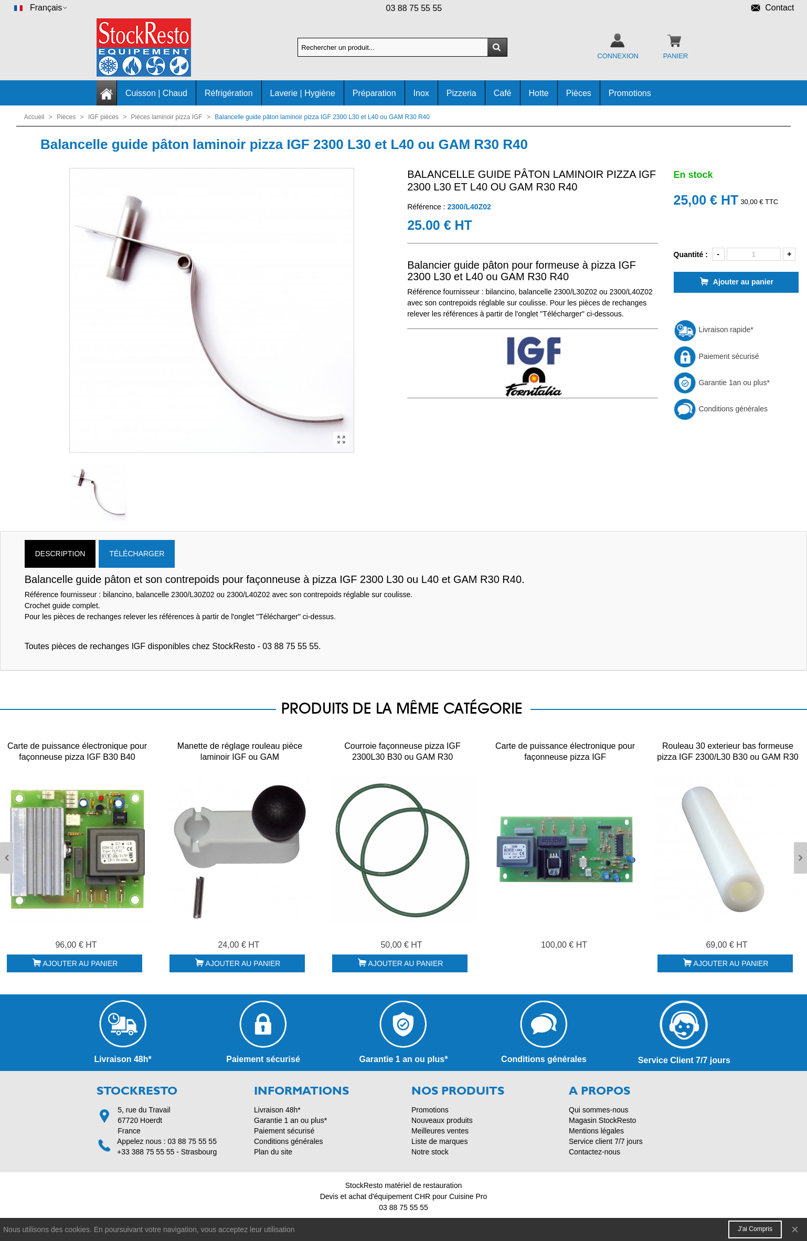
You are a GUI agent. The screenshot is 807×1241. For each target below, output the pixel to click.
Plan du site (273, 1152)
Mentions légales (596, 1131)
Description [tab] (60, 553)
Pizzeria (461, 93)
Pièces (578, 93)
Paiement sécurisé (716, 356)
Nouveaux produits (442, 1120)
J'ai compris (755, 1229)
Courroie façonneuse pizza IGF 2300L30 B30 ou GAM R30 (402, 751)
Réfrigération (229, 93)
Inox (421, 93)
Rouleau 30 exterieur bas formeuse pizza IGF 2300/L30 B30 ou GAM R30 (727, 751)
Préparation (374, 93)
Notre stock (430, 1152)
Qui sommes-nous (599, 1110)
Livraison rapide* (713, 329)
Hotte (539, 93)
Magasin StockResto (602, 1120)
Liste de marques (439, 1141)
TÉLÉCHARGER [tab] (136, 553)
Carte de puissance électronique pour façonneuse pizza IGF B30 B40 (77, 751)
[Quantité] (754, 254)
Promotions (630, 93)
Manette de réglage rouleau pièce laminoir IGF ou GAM (239, 751)
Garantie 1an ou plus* (722, 382)
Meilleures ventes (440, 1131)
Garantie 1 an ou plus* (290, 1120)
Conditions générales (721, 409)
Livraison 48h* (277, 1110)
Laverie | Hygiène (302, 93)
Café (503, 93)
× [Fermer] (795, 1229)
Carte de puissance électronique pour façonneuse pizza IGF (565, 751)
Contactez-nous (594, 1152)
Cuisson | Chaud (156, 93)
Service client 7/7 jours (606, 1141)
